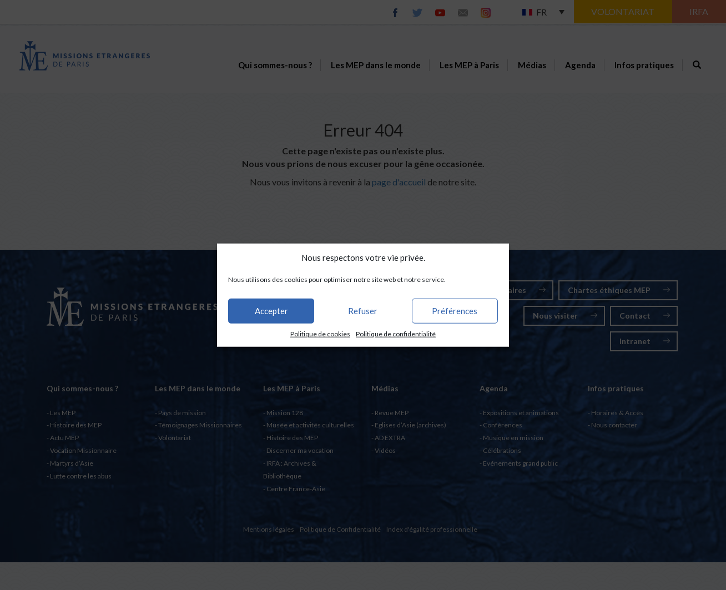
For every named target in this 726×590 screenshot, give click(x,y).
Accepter (271, 311)
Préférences (454, 311)
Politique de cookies (320, 334)
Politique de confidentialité (396, 334)
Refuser (362, 311)
